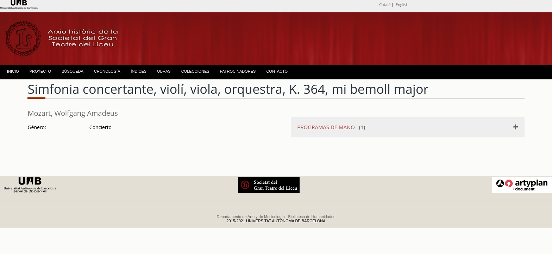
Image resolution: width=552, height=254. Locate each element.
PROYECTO (40, 71)
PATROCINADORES (238, 71)
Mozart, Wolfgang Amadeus (72, 113)
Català (384, 4)
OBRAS (164, 71)
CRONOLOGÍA (107, 71)
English (402, 4)
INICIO (13, 71)
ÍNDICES (138, 71)
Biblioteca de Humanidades (311, 216)
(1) (331, 127)
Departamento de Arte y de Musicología (251, 216)
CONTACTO (277, 71)
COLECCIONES (195, 71)
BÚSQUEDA (72, 71)
